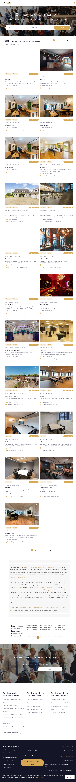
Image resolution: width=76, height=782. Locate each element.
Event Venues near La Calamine (46, 636)
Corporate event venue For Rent (60, 703)
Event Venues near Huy (46, 629)
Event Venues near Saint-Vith (61, 629)
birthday (32, 567)
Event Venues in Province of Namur (13, 718)
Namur (57, 607)
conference (50, 574)
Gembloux (40, 607)
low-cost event (51, 585)
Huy (60, 607)
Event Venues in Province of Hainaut (13, 727)
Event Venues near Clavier (32, 636)
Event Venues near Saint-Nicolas (61, 627)
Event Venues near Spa (60, 636)
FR (3, 753)
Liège (63, 607)
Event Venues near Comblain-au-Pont (32, 638)
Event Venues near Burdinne (32, 627)
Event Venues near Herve (46, 627)
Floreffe (52, 607)
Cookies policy (7, 767)
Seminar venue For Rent (58, 713)
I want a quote (34, 74)
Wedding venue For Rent (58, 699)
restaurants (19, 587)
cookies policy (39, 778)
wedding (26, 567)
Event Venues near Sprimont (61, 638)
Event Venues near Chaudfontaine (32, 633)
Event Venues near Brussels (35, 699)
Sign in (50, 669)
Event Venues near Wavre (34, 713)
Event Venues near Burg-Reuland (32, 629)
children (44, 590)
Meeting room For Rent (57, 709)
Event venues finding (12, 732)
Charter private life (8, 764)
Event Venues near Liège (46, 638)
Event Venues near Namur (34, 709)
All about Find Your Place (10, 758)
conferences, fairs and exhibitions (44, 587)
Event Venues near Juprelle (46, 633)
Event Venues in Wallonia (10, 705)
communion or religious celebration (45, 567)
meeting (38, 574)
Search (62, 27)
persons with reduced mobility (57, 590)
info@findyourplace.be (66, 757)
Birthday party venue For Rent (59, 706)
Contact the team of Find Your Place (32, 763)
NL (6, 753)
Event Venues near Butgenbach (32, 631)
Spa (11, 610)
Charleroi (46, 607)
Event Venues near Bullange (32, 625)
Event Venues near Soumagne (61, 633)
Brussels (23, 607)
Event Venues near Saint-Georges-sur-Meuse (61, 625)
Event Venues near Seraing (61, 631)
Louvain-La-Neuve (31, 607)
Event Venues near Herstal (46, 625)
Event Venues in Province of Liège (12, 714)
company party (20, 577)
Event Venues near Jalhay (46, 631)
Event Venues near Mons (34, 716)
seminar (43, 574)
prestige (42, 585)
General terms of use (9, 761)
